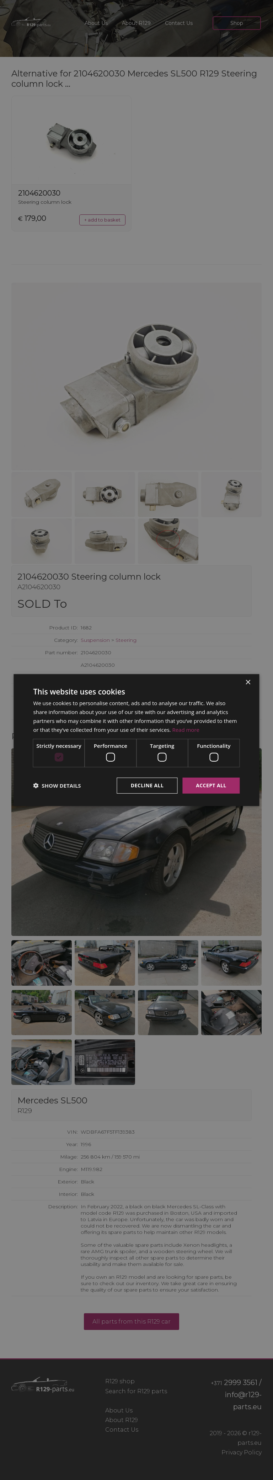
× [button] (248, 682)
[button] (57, 785)
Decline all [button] (147, 785)
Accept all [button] (211, 785)
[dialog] (136, 740)
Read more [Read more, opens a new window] (185, 729)
